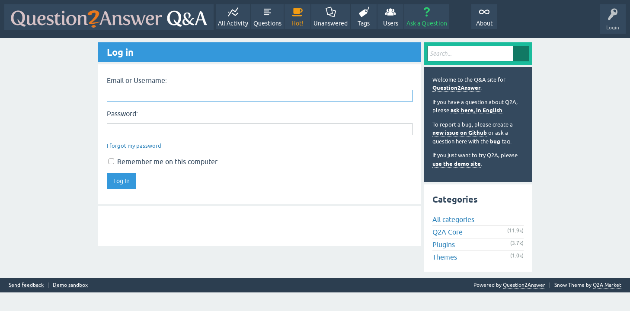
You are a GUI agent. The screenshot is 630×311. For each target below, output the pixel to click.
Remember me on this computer (163, 161)
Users (390, 23)
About (484, 23)
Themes (444, 257)
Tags (364, 23)
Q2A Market (607, 285)
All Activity (233, 23)
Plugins (443, 244)
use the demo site (456, 164)
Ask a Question (426, 23)
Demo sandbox (70, 285)
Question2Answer (456, 88)
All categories (453, 219)
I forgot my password (134, 146)
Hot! (297, 23)
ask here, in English (476, 110)
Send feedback (26, 285)
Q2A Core (447, 232)
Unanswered (330, 23)
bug (495, 141)
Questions (267, 23)
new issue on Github (459, 133)
